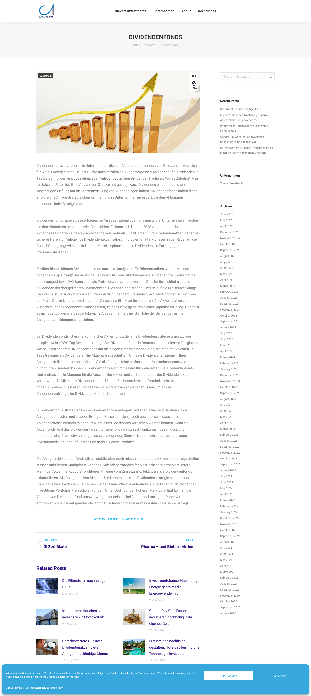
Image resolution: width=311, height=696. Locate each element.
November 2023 (230, 381)
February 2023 (229, 434)
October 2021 (228, 530)
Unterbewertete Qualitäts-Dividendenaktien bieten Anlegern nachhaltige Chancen (86, 647)
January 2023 (228, 440)
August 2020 (228, 613)
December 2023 (229, 375)
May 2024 (226, 345)
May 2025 (226, 273)
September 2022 (230, 464)
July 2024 (226, 333)
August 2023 (228, 399)
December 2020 (229, 589)
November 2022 (230, 452)
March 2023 (227, 428)
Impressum (57, 687)
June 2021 (226, 553)
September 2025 (230, 250)
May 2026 (226, 220)
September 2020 (230, 607)
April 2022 (226, 494)
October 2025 (228, 244)
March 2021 (227, 571)
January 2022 (228, 512)
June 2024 (226, 339)
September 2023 (230, 393)
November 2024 (230, 309)
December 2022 (229, 446)
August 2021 (228, 541)
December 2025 (229, 232)
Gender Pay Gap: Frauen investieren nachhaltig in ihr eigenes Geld (170, 617)
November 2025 (230, 238)
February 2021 (229, 577)
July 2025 (226, 262)
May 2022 (226, 488)
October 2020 (228, 601)
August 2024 (228, 327)
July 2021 (226, 547)
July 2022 (226, 476)
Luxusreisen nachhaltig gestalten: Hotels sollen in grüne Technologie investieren (174, 647)
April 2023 (226, 422)
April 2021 (226, 565)
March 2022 (227, 500)
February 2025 (229, 291)
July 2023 (226, 404)
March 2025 (227, 285)
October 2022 (228, 458)
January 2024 (228, 369)
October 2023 (228, 387)
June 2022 (226, 482)
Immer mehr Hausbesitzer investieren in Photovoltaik (83, 614)
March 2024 (227, 357)
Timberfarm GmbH (231, 183)
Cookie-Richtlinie (15, 687)
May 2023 (226, 416)
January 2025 (228, 297)
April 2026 (226, 226)
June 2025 (226, 267)
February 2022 (229, 506)
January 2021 (228, 583)
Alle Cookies (228, 676)
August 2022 (228, 470)
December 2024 (229, 303)
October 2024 (228, 315)
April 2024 (226, 351)
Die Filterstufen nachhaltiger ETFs (84, 583)
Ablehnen (280, 676)
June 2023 (226, 410)
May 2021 (226, 559)
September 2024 (230, 321)
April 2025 (226, 279)
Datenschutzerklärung (37, 687)
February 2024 (229, 363)
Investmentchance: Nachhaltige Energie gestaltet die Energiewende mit (174, 586)
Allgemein (46, 76)
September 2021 (230, 536)
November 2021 (230, 524)
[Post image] (47, 586)
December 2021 (229, 518)
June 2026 (226, 214)
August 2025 (228, 256)
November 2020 (230, 595)
